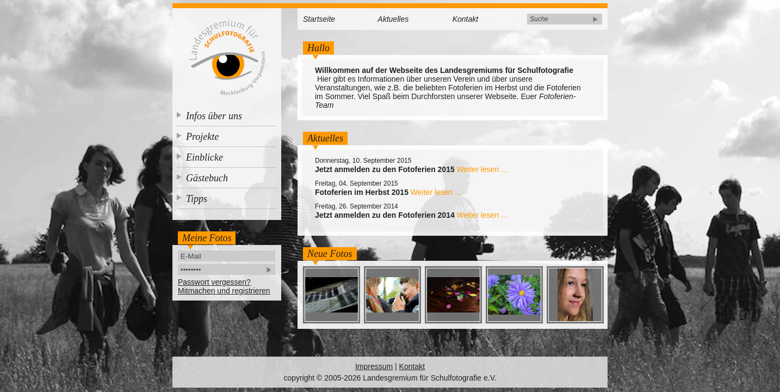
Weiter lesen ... (482, 169)
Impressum (374, 366)
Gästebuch (207, 178)
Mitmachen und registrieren (224, 290)
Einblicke (204, 157)
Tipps (196, 198)
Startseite (319, 19)
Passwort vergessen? (214, 282)
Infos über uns (214, 116)
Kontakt (465, 19)
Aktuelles (392, 19)
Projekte (202, 136)
